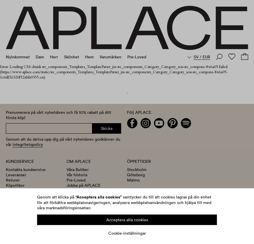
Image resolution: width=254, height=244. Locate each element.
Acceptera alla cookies (127, 219)
